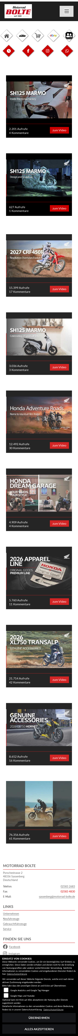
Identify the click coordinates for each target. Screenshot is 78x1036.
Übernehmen (39, 1017)
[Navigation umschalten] (67, 11)
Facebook (11, 947)
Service (7, 929)
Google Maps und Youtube (22, 996)
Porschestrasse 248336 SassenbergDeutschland (13, 876)
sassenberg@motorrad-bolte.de (57, 896)
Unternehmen (11, 913)
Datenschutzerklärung (17, 974)
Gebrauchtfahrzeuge (15, 923)
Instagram (11, 953)
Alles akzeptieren (39, 1029)
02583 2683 (68, 886)
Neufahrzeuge (11, 918)
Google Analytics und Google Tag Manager (29, 990)
